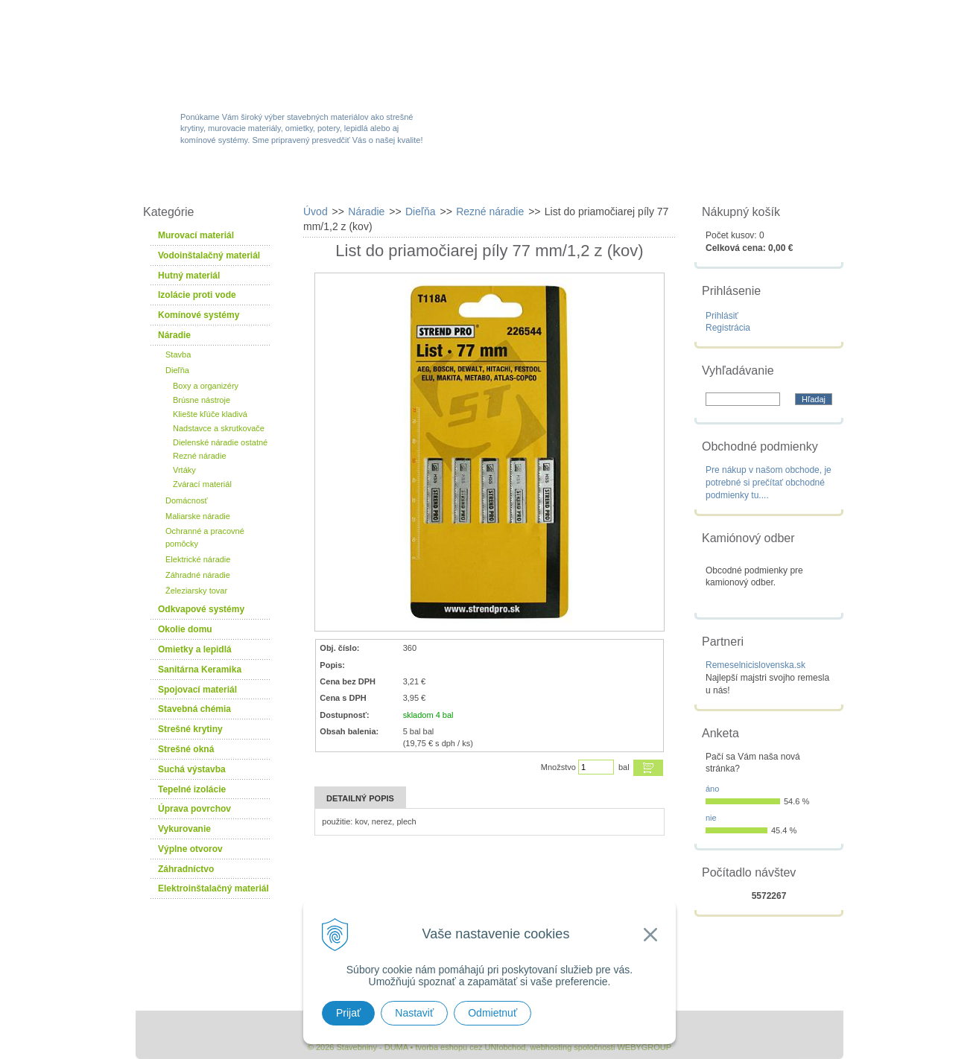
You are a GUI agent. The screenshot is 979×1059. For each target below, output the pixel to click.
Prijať (348, 1013)
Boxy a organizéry (205, 385)
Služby (575, 180)
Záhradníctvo (186, 869)
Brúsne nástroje (201, 399)
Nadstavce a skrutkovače (218, 428)
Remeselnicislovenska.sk (755, 665)
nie (711, 817)
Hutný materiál (189, 275)
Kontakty (760, 180)
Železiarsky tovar (196, 590)
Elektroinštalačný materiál (213, 888)
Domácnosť (186, 500)
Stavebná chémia (194, 709)
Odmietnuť (492, 1013)
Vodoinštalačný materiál (209, 255)
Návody (664, 180)
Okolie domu (185, 629)
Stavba (178, 354)
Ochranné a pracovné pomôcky (204, 537)
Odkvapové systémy (201, 609)
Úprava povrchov (194, 809)
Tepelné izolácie (192, 789)
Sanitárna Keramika (199, 669)
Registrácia (728, 327)
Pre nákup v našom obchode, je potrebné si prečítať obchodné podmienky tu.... (768, 482)
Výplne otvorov (190, 849)
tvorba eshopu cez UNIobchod (470, 1047)
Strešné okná (186, 749)
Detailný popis (360, 798)
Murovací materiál (196, 235)
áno (712, 788)
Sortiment (305, 180)
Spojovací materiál (197, 689)
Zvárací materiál (202, 484)
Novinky (484, 180)
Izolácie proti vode (197, 295)
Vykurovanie (184, 829)
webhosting (551, 1047)
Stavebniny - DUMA (265, 54)
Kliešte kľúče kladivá (210, 414)
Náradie (174, 335)
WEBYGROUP (644, 1047)
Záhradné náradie (197, 574)
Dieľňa (177, 370)
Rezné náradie (199, 455)
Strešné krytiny (190, 729)
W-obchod (202, 180)
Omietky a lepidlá (195, 649)
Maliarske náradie (197, 516)
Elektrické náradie (197, 559)
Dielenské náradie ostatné (220, 442)
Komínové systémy (198, 315)
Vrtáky (184, 469)
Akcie (398, 180)
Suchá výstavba (192, 769)
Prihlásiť (722, 316)
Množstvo (558, 767)
